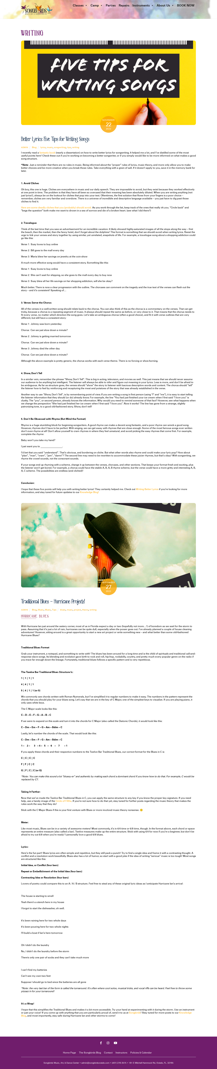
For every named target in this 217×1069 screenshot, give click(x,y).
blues (63, 610)
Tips (54, 610)
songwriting (60, 147)
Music (41, 610)
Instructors (121, 1052)
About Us (165, 5)
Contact (108, 1052)
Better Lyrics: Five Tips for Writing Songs (55, 139)
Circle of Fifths (63, 801)
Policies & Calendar (141, 1052)
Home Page (69, 1052)
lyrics (43, 147)
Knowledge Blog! (89, 492)
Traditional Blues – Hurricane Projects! (53, 601)
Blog (34, 147)
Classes (80, 5)
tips (69, 147)
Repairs (124, 5)
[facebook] (101, 1042)
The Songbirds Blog (90, 1052)
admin (24, 147)
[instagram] (108, 1042)
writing (75, 147)
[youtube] (115, 1042)
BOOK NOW (185, 5)
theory (85, 610)
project (77, 610)
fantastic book (47, 152)
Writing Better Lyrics (147, 489)
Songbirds (135, 1012)
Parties (111, 5)
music (50, 147)
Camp (97, 5)
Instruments (143, 5)
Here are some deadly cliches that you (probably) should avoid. (56, 207)
